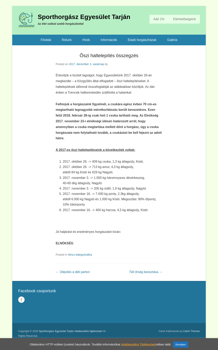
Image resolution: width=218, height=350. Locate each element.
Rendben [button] (181, 344)
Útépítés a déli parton (73, 272)
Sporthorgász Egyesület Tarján (84, 16)
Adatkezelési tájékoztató (88, 331)
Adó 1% (158, 19)
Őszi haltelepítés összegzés (109, 55)
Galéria (172, 40)
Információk (109, 40)
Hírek (86, 40)
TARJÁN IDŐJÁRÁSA (156, 302)
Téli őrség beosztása (145, 272)
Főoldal (46, 40)
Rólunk (67, 40)
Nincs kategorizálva (80, 254)
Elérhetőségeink (184, 19)
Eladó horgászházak (142, 40)
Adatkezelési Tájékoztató (138, 344)
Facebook (21, 299)
